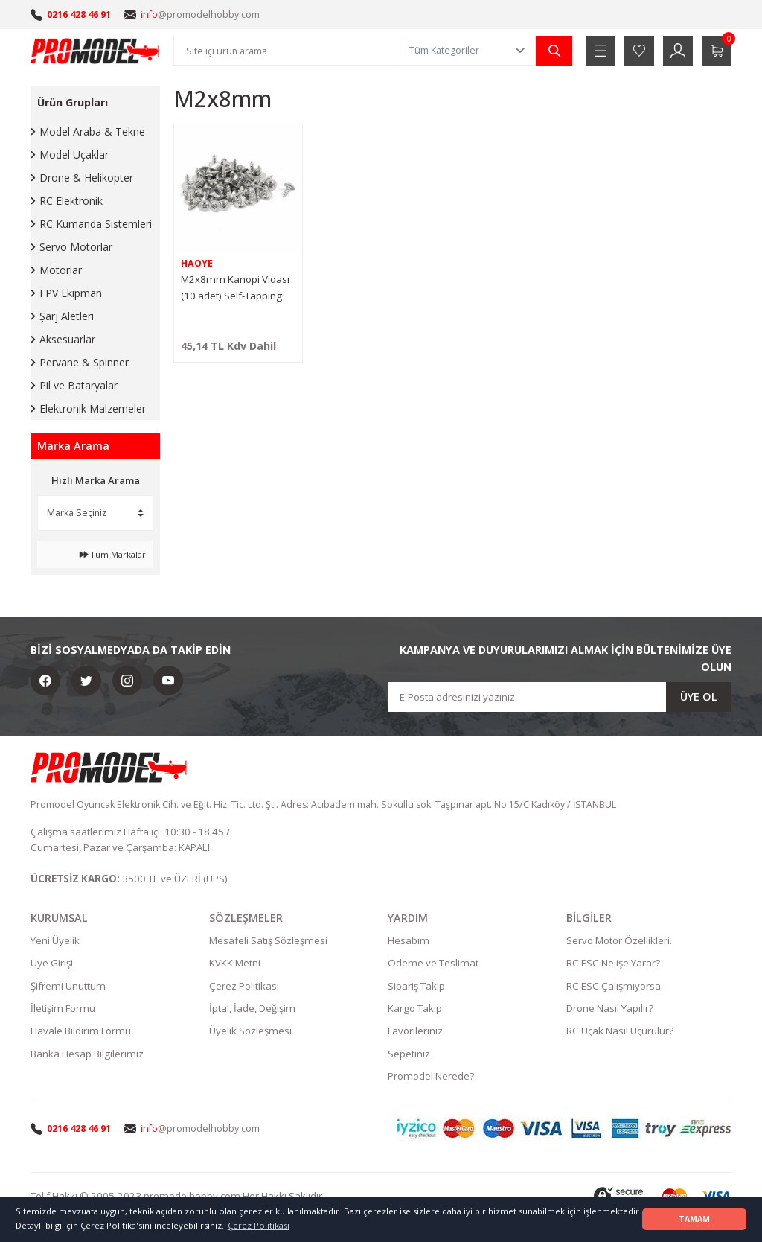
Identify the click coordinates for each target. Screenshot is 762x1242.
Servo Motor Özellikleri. (619, 941)
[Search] (286, 51)
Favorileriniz (415, 1031)
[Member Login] (678, 51)
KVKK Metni (234, 963)
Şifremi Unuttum (68, 986)
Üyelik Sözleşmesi (250, 1031)
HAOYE (197, 263)
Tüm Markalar (113, 554)
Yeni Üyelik (55, 941)
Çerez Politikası (244, 986)
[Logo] (95, 50)
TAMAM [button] (694, 1219)
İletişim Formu (63, 1009)
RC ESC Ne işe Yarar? (613, 963)
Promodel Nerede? (431, 1076)
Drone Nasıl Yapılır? (609, 1009)
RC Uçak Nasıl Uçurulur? (619, 1031)
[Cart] (716, 51)
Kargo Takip (415, 1009)
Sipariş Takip (416, 986)
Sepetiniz (409, 1054)
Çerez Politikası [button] (258, 1225)
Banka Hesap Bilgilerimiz (87, 1054)
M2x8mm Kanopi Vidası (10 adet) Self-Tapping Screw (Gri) (235, 288)
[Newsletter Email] (559, 697)
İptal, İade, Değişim (252, 1009)
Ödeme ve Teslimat (433, 963)
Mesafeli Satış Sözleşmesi (268, 941)
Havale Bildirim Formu (81, 1031)
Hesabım (408, 941)
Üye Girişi (52, 963)
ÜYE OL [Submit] (698, 697)
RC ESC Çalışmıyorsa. (614, 986)
